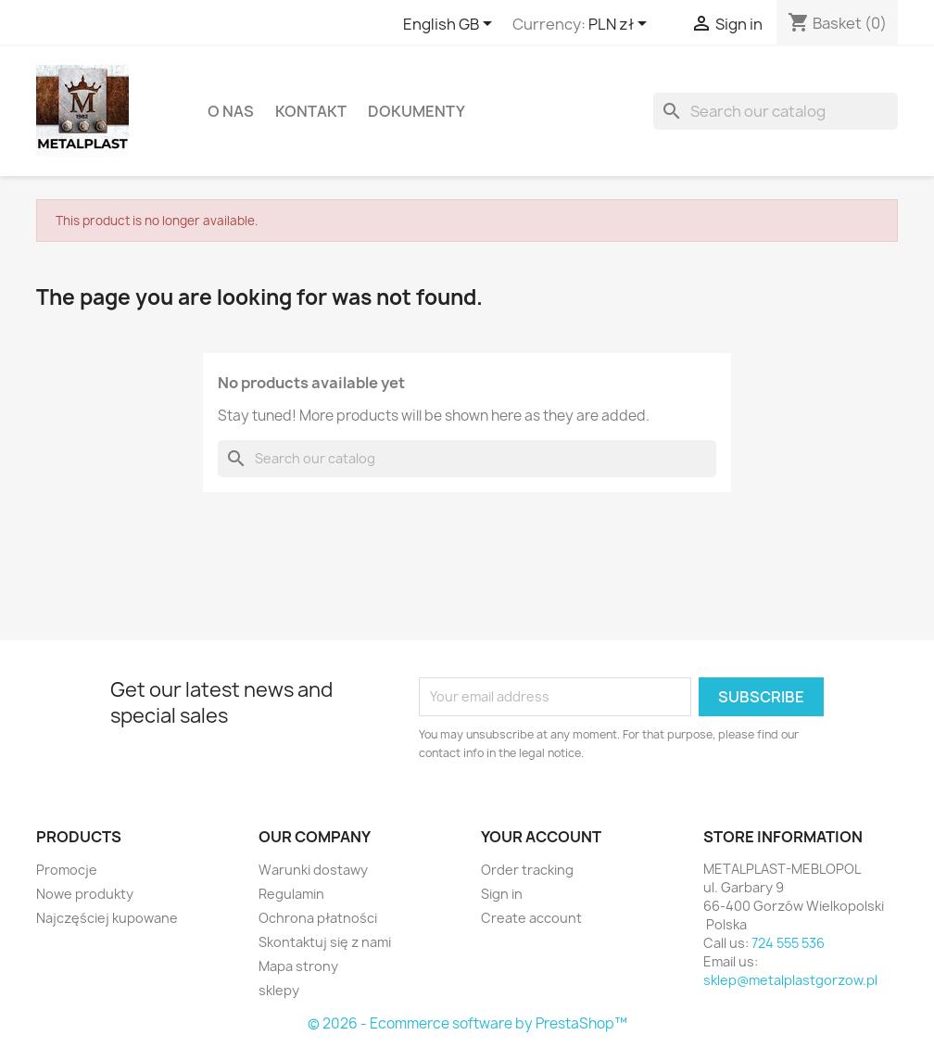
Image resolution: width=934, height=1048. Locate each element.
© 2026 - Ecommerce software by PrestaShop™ (467, 1023)
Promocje (66, 869)
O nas (231, 111)
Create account (531, 918)
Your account (541, 837)
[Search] (775, 111)
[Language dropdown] (451, 25)
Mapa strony (298, 966)
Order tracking (527, 869)
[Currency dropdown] (620, 25)
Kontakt (311, 111)
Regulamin (291, 894)
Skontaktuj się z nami (325, 942)
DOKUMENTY (416, 111)
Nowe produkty (84, 894)
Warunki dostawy (313, 869)
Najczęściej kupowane (107, 918)
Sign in (502, 894)
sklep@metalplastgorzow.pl (790, 980)
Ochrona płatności (318, 918)
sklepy (279, 990)
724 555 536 (788, 943)
